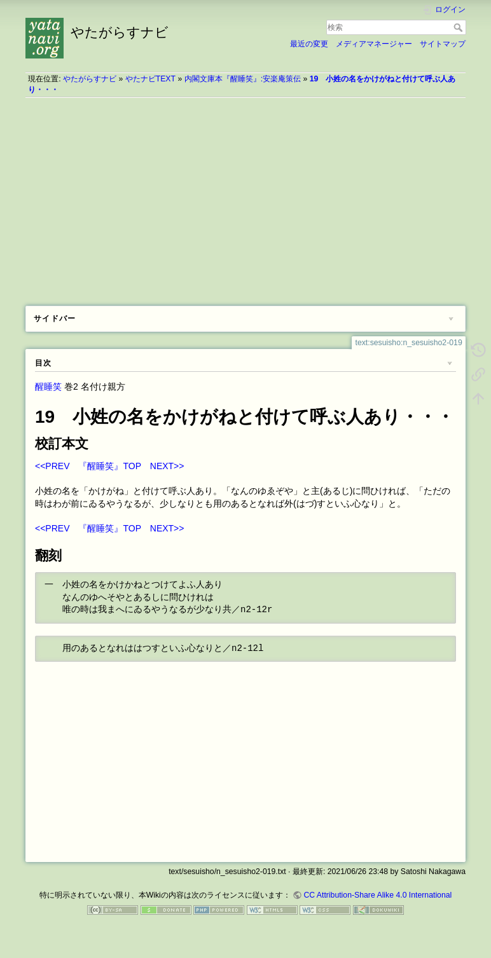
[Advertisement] (245, 197)
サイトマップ (443, 43)
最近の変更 (309, 43)
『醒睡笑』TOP (109, 466)
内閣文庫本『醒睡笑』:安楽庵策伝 (242, 78)
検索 (459, 27)
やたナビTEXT (150, 78)
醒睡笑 (48, 386)
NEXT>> (167, 466)
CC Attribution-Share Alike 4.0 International (377, 895)
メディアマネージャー (374, 43)
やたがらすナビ (89, 78)
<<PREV (52, 466)
